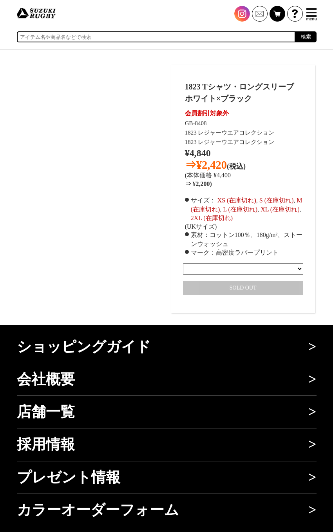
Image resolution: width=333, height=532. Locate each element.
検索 (306, 37)
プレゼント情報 (68, 477)
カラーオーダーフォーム (98, 510)
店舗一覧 (46, 412)
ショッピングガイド (84, 347)
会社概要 (46, 379)
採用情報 (46, 444)
